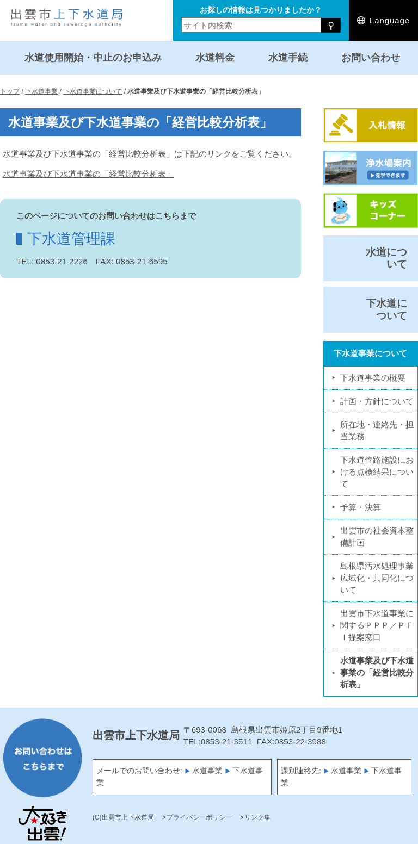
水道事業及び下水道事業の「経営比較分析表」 (88, 173)
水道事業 (207, 771)
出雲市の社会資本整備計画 (377, 536)
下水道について (386, 309)
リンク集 (257, 817)
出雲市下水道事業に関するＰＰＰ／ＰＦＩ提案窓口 (377, 625)
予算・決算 (360, 507)
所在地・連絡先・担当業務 (377, 430)
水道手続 (288, 57)
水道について (386, 258)
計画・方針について (377, 401)
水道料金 (215, 57)
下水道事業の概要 (372, 377)
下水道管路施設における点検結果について (377, 471)
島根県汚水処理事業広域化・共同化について (377, 577)
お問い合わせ (370, 57)
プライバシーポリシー (199, 817)
